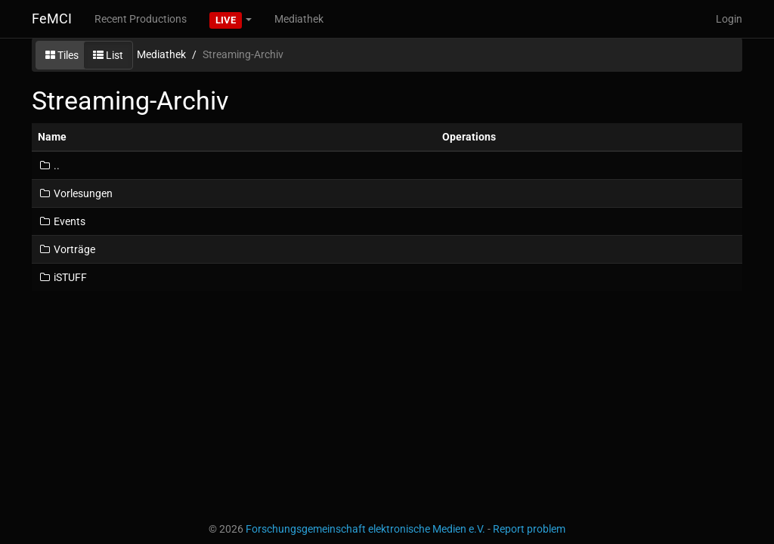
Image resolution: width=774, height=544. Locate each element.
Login (729, 19)
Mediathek (299, 19)
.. (49, 165)
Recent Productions (140, 19)
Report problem (529, 529)
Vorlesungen (75, 193)
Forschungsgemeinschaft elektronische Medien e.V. (365, 529)
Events (61, 221)
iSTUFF (62, 277)
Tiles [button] (62, 55)
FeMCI (52, 18)
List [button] (108, 55)
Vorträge (66, 249)
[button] (230, 19)
